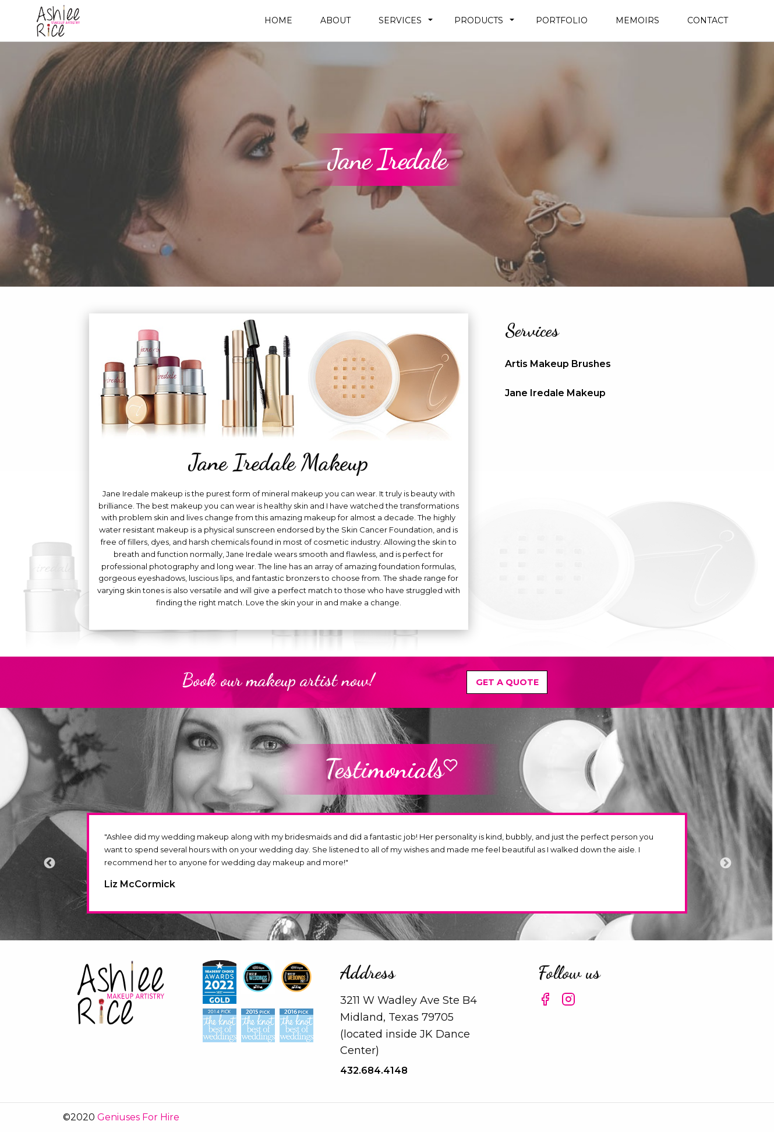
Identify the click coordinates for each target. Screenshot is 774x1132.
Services (400, 20)
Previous (49, 863)
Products (478, 20)
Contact (707, 20)
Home (278, 20)
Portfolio (562, 20)
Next (725, 863)
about (335, 20)
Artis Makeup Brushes (558, 363)
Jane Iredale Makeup (555, 393)
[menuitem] (278, 20)
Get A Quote (507, 682)
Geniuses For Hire (138, 1117)
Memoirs (637, 20)
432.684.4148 (374, 1070)
